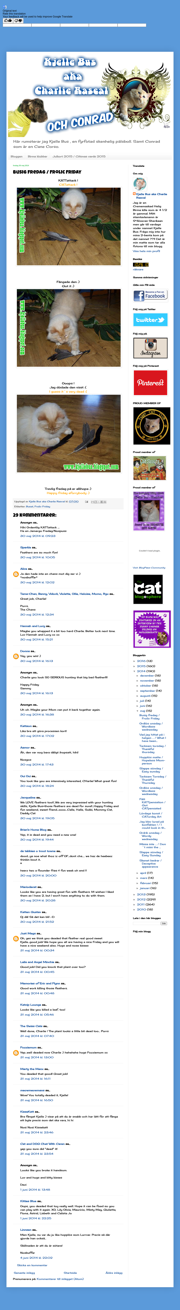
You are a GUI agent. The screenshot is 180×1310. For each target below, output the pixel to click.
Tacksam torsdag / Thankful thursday (152, 749)
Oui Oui (25, 776)
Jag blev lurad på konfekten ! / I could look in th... (152, 824)
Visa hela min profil (146, 251)
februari (146, 883)
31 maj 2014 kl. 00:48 (37, 993)
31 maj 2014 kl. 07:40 (37, 1036)
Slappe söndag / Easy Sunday (151, 854)
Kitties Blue (28, 1201)
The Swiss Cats (31, 1026)
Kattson (26, 726)
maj (143, 710)
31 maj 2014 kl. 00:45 (37, 972)
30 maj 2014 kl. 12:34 (37, 614)
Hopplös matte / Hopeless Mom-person (152, 760)
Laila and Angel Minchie (37, 962)
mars (144, 878)
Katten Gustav (30, 912)
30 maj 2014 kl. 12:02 (37, 582)
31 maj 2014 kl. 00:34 (37, 950)
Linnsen (25, 1229)
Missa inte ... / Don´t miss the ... (152, 845)
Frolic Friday (42, 506)
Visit (149, 567)
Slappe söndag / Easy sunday (151, 770)
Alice (23, 568)
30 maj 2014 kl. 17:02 (37, 736)
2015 (142, 666)
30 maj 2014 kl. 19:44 (37, 839)
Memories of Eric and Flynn (40, 983)
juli (142, 700)
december (147, 675)
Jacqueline (27, 797)
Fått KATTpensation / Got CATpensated (152, 804)
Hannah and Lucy (32, 626)
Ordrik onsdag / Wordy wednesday (150, 836)
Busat (29, 506)
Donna (25, 651)
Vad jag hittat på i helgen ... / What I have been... (152, 737)
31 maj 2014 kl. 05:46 (37, 1014)
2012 (142, 899)
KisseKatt (27, 1111)
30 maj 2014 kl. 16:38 (37, 714)
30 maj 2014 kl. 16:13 (36, 661)
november (147, 680)
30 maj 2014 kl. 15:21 (36, 639)
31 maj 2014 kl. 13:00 (37, 1057)
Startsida (70, 1272)
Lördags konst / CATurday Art (150, 815)
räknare (138, 269)
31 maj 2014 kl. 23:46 (36, 1132)
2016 (142, 661)
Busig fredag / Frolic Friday (149, 717)
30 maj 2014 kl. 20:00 (38, 875)
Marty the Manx (31, 1069)
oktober (146, 685)
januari (145, 888)
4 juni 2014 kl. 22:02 (36, 1257)
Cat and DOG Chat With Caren (42, 1143)
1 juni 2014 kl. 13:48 (35, 1189)
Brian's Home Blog (33, 829)
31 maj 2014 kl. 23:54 (36, 1153)
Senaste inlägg (24, 1272)
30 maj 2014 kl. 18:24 (37, 785)
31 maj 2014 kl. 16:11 (35, 1078)
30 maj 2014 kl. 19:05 (37, 818)
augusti (145, 695)
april (143, 873)
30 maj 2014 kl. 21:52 (37, 921)
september (148, 690)
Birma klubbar (37, 156)
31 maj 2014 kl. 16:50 (36, 1100)
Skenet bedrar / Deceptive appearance (150, 863)
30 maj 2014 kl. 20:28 (37, 900)
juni (143, 705)
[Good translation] (8, 20)
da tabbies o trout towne (37, 851)
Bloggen (16, 156)
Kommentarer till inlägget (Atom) (60, 1279)
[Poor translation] (18, 20)
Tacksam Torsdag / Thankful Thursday (152, 779)
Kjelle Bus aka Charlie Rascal (151, 196)
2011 (141, 904)
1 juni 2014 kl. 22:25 (35, 1218)
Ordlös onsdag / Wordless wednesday (151, 726)
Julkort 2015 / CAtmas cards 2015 (79, 156)
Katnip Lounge (30, 1004)
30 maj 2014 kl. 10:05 (37, 557)
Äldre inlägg (114, 1272)
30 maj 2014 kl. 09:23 (37, 536)
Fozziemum (28, 1047)
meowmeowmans (32, 1090)
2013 (142, 894)
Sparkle (25, 547)
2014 (141, 671)
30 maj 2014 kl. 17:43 (37, 764)
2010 (142, 909)
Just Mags (28, 933)
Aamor (25, 747)
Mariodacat (28, 887)
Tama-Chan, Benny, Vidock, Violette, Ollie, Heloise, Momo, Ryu (64, 593)
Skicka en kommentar (32, 1265)
